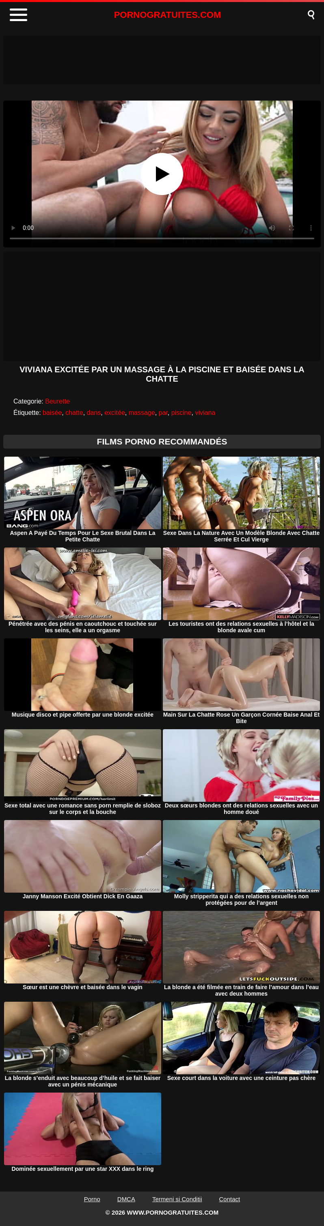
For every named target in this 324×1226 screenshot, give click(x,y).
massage (142, 412)
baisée (52, 412)
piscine (181, 412)
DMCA (126, 1199)
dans (94, 412)
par (163, 412)
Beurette (57, 401)
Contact (229, 1199)
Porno (92, 1199)
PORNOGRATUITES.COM (167, 15)
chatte (74, 412)
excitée (114, 412)
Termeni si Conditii (177, 1199)
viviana (205, 412)
